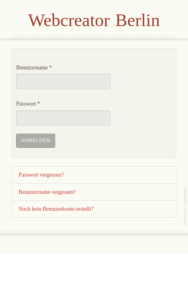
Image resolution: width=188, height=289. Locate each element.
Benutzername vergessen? (47, 192)
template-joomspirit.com (186, 206)
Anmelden (35, 140)
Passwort (28, 104)
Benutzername (34, 68)
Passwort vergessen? (41, 175)
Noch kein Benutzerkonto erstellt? (56, 209)
